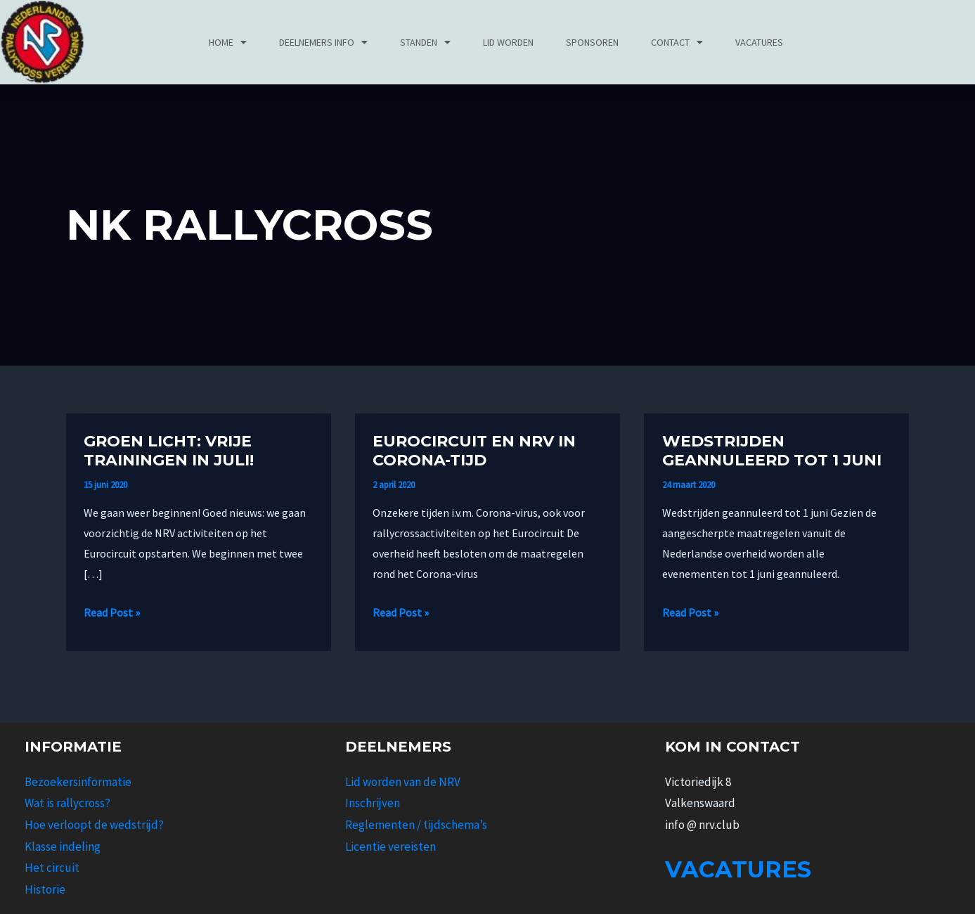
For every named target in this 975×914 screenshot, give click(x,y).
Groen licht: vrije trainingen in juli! (169, 451)
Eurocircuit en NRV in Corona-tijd (474, 451)
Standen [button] (425, 42)
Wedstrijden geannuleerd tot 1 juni (772, 451)
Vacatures (759, 42)
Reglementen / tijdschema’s (416, 824)
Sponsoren (592, 42)
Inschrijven (372, 803)
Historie (45, 889)
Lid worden (508, 42)
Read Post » (112, 611)
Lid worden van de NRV (402, 782)
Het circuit (52, 867)
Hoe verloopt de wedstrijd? (94, 824)
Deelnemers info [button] (323, 42)
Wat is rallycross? (67, 803)
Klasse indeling (63, 846)
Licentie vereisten (390, 846)
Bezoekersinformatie (78, 782)
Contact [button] (677, 42)
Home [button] (228, 42)
